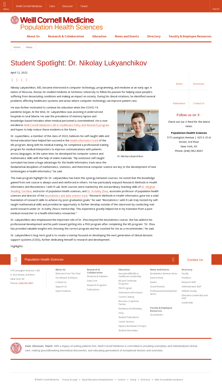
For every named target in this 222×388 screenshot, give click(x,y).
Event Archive (156, 277)
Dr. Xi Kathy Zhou (97, 191)
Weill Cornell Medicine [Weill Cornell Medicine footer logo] (111, 367)
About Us (33, 36)
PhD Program (125, 288)
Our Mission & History (66, 277)
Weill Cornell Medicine (29, 6)
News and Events (127, 36)
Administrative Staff (191, 286)
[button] (216, 6)
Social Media (156, 314)
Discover (67, 6)
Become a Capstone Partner (129, 303)
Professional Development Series (163, 292)
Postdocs (186, 277)
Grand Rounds (157, 286)
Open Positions (63, 290)
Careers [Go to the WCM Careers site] (121, 379)
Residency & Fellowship (130, 308)
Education (99, 36)
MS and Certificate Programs (128, 282)
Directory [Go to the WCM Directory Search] (145, 379)
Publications (93, 289)
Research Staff (189, 282)
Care (52, 6)
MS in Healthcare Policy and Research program (81, 125)
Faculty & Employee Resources (190, 36)
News (29, 47)
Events (153, 282)
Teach (84, 6)
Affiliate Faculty (189, 290)
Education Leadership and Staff (195, 297)
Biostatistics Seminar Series (163, 273)
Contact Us (195, 260)
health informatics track (84, 140)
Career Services (126, 321)
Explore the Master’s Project (132, 326)
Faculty (185, 273)
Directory (154, 36)
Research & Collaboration (66, 36)
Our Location (16, 259)
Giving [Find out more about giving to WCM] (133, 379)
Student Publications (129, 317)
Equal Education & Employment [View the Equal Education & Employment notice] (97, 379)
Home (14, 36)
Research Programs (97, 285)
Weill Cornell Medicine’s (38, 125)
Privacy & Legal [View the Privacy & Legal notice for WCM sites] (69, 379)
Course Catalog (126, 296)
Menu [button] (6, 9)
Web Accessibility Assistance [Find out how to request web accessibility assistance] (169, 379)
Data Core (92, 280)
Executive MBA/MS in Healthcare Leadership (130, 275)
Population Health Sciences (44, 259)
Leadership (187, 302)
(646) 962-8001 (26, 283)
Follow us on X (188, 115)
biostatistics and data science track (66, 195)
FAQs (121, 312)
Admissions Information (131, 292)
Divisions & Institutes (97, 276)
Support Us (61, 286)
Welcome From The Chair (68, 273)
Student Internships (128, 330)
